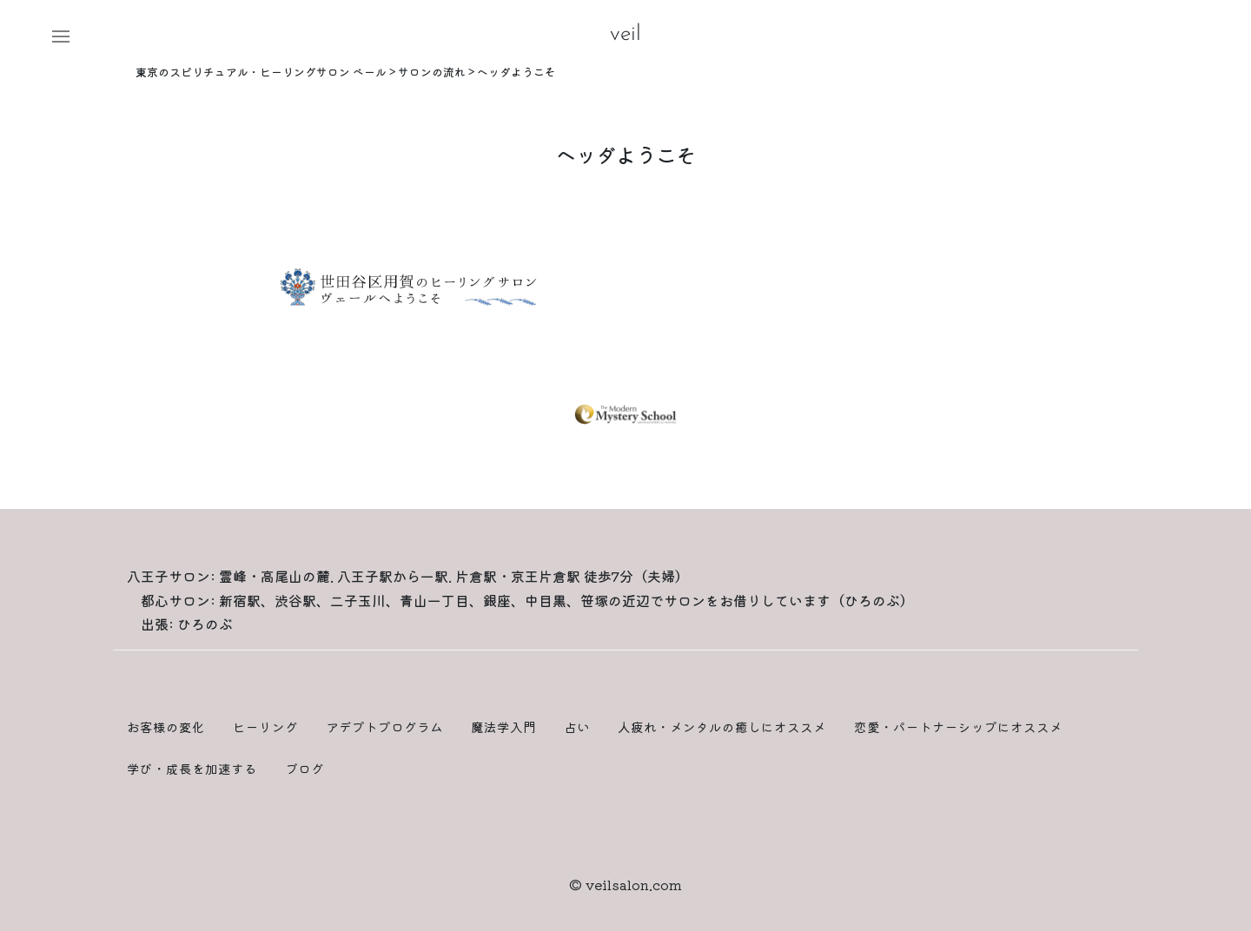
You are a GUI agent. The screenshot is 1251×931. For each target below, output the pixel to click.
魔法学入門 (503, 726)
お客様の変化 (166, 726)
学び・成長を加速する (192, 768)
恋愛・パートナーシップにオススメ (958, 726)
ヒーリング (265, 726)
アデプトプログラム (384, 726)
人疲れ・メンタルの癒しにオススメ (722, 726)
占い (577, 726)
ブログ (304, 768)
